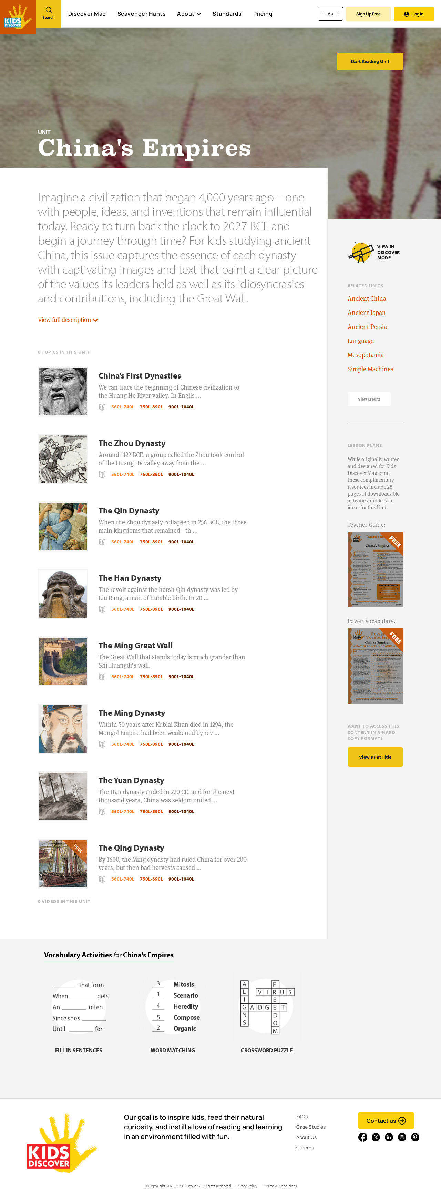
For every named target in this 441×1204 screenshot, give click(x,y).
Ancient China (367, 298)
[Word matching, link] (172, 1046)
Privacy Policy (246, 1186)
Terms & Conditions (280, 1186)
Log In (414, 14)
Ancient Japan (367, 313)
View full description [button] (68, 320)
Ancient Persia (367, 327)
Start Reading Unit (369, 61)
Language (361, 341)
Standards (227, 14)
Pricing (263, 14)
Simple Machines (370, 369)
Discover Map (87, 14)
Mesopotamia (366, 355)
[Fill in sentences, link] (78, 1046)
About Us (306, 1137)
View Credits (369, 399)
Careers (305, 1147)
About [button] (189, 14)
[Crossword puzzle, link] (266, 1046)
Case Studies (311, 1126)
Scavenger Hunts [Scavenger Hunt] (141, 14)
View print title (375, 757)
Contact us (386, 1121)
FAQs (302, 1116)
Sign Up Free (368, 14)
